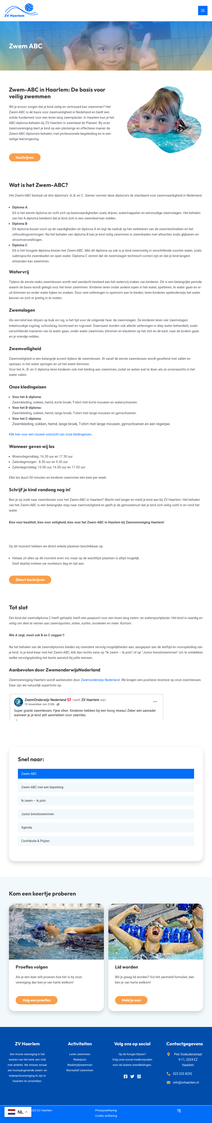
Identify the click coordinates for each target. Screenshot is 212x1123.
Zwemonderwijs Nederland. (101, 680)
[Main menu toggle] (203, 10)
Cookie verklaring (106, 1115)
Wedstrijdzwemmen (79, 1065)
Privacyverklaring (106, 1110)
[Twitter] (132, 1076)
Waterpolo (79, 1059)
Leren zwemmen (79, 1054)
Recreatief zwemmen (79, 1070)
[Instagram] (139, 1076)
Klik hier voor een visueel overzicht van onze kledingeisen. (50, 434)
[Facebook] (126, 1076)
